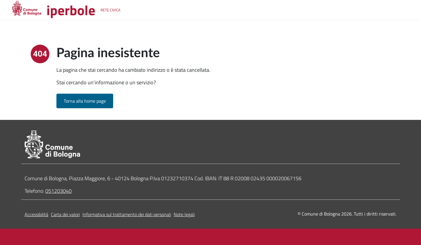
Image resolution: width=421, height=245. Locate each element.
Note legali (184, 214)
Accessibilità (36, 214)
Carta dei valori (65, 214)
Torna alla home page (85, 100)
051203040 (58, 191)
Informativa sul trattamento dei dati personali (126, 214)
